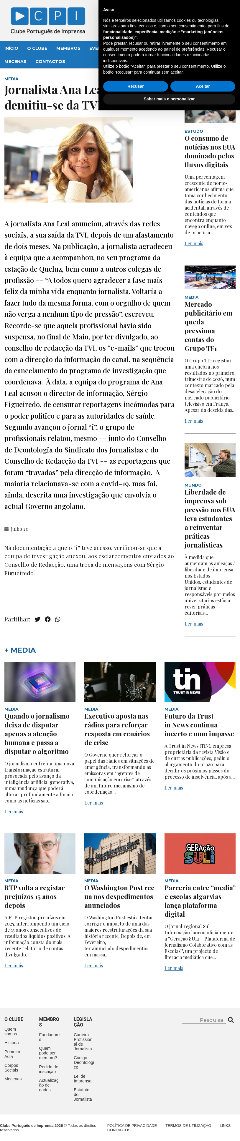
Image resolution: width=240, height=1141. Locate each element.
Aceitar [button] (203, 1117)
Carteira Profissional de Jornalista (83, 1041)
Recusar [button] (135, 1117)
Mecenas (15, 61)
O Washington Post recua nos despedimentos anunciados (119, 896)
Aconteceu (134, 48)
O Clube (37, 48)
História (11, 1042)
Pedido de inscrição (48, 1069)
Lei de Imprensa (82, 1078)
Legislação (172, 48)
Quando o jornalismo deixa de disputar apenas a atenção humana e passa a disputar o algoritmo (37, 734)
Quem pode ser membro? (48, 1053)
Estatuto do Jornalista (83, 1094)
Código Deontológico (84, 1062)
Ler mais (194, 243)
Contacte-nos (212, 11)
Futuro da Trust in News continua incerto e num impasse (199, 725)
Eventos (100, 48)
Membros (68, 48)
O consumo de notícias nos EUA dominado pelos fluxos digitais (210, 151)
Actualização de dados (49, 1085)
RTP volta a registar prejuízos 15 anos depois (34, 896)
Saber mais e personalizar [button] (169, 1129)
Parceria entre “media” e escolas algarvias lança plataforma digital (200, 900)
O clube (13, 1019)
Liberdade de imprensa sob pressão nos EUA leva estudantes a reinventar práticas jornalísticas (210, 518)
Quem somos (10, 1031)
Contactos (50, 61)
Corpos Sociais (11, 1067)
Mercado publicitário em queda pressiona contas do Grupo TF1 (208, 326)
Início (11, 48)
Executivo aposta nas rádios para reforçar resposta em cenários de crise (117, 729)
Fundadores (49, 1037)
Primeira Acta (12, 1054)
